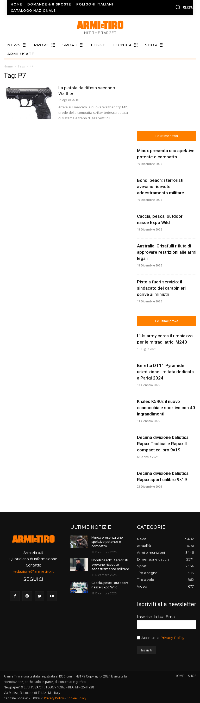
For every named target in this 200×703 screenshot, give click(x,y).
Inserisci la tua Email (157, 616)
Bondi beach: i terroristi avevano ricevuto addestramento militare (160, 186)
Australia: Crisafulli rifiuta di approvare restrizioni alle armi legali (166, 252)
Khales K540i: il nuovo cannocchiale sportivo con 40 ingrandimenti (166, 407)
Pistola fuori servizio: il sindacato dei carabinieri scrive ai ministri (161, 288)
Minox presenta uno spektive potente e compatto (107, 542)
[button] (172, 7)
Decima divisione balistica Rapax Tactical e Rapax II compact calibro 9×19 (163, 443)
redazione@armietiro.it (33, 571)
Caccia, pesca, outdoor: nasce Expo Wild (109, 585)
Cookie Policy (76, 698)
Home (8, 66)
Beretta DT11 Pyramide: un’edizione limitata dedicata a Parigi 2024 (165, 372)
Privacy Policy (172, 638)
